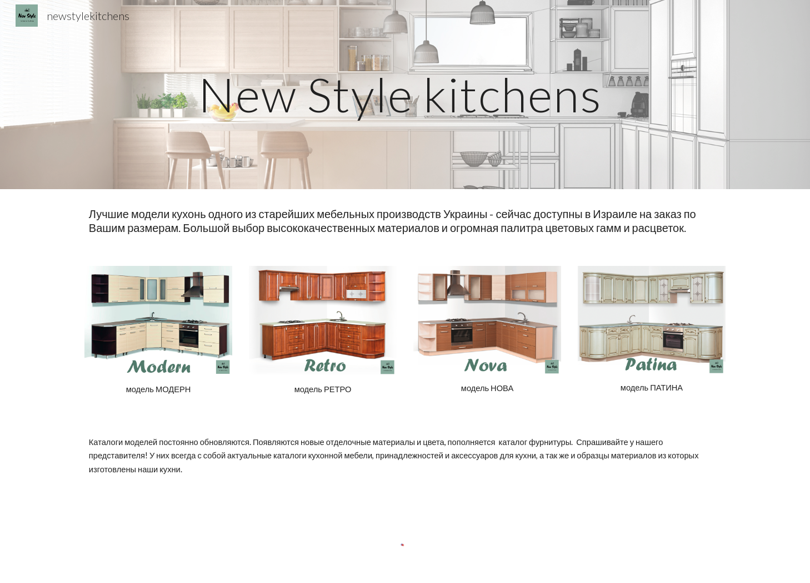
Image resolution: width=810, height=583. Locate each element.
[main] (405, 94)
